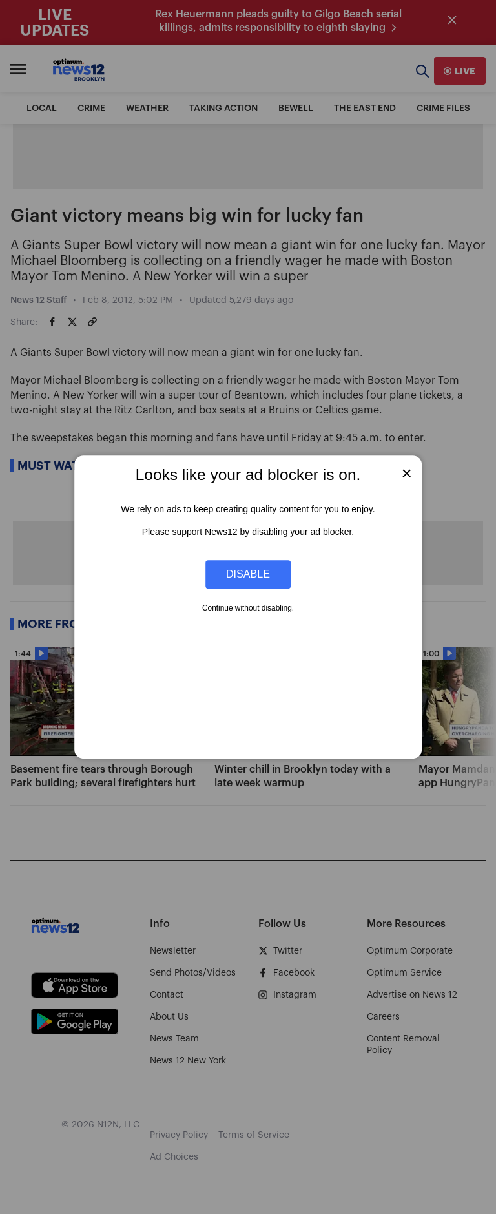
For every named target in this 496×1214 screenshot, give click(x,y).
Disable (248, 574)
